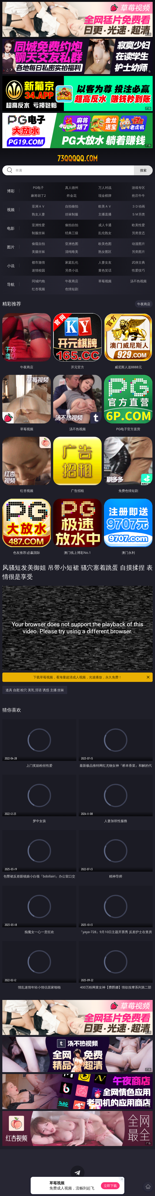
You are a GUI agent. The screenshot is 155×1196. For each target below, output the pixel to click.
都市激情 (38, 262)
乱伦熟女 (104, 233)
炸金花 (72, 195)
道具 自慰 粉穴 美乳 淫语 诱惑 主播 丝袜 (35, 690)
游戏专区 (138, 187)
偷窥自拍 (38, 243)
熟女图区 (104, 251)
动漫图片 (138, 243)
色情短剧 (71, 289)
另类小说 (71, 270)
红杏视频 (38, 289)
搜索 (143, 170)
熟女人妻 (38, 214)
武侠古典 (138, 262)
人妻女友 (104, 262)
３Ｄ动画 (138, 206)
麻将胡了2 (38, 195)
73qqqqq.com (77, 158)
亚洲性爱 (38, 225)
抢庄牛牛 (138, 195)
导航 (11, 284)
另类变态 (138, 233)
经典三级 (71, 233)
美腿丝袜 (38, 251)
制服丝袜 (38, 233)
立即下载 (110, 1185)
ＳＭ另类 (138, 214)
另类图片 (138, 251)
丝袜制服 (71, 214)
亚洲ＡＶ (38, 206)
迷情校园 (38, 270)
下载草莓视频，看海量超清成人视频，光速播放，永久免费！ (91, 677)
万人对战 (104, 187)
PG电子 (38, 187)
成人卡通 (104, 225)
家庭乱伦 (71, 262)
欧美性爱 (138, 225)
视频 (11, 209)
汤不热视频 (138, 281)
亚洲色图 (71, 243)
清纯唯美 (71, 251)
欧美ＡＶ (104, 206)
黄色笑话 (104, 270)
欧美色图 (104, 243)
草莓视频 (104, 281)
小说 (11, 265)
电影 (11, 228)
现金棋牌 (104, 195)
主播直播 (104, 214)
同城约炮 (38, 281)
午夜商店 (71, 281)
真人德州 (71, 187)
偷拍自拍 (71, 225)
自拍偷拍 (71, 206)
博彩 (11, 190)
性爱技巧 (138, 270)
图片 (11, 247)
